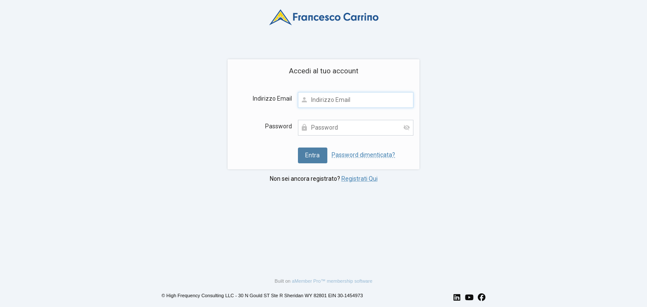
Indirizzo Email (272, 98)
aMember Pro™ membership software (332, 281)
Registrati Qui (359, 178)
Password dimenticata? (363, 154)
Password (278, 126)
